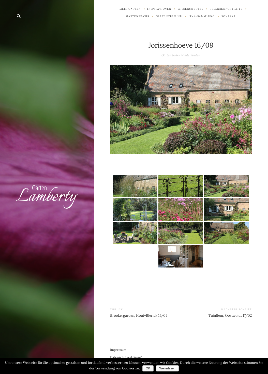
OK (148, 368)
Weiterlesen (167, 368)
